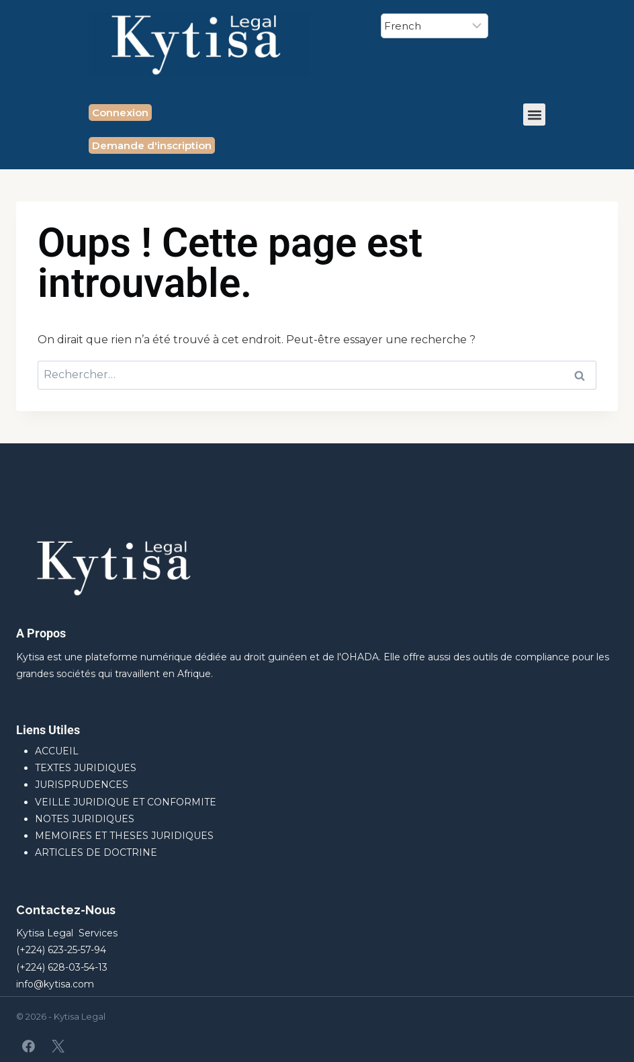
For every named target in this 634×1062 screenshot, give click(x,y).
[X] (58, 1046)
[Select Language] (434, 25)
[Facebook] (29, 1046)
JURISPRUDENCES (81, 785)
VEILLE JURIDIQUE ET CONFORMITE (125, 802)
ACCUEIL (57, 751)
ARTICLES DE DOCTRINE (96, 852)
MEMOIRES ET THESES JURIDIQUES (124, 836)
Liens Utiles (48, 730)
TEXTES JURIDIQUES (85, 768)
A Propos (41, 633)
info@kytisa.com (55, 984)
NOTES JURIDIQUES (84, 819)
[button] (534, 114)
